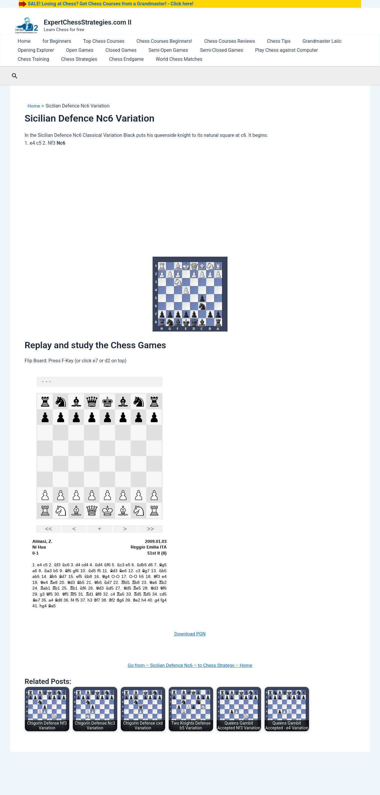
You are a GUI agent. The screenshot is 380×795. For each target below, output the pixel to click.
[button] (15, 90)
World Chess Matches (37, 71)
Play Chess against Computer (205, 57)
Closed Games (62, 57)
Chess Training (257, 57)
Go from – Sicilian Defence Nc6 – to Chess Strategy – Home (190, 679)
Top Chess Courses (85, 43)
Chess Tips (239, 43)
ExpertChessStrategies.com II (88, 22)
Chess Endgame (336, 57)
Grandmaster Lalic (275, 43)
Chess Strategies (296, 57)
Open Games (28, 57)
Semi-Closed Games (148, 57)
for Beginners (46, 43)
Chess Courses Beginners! (139, 43)
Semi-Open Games (102, 57)
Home (20, 43)
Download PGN (190, 648)
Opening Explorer (318, 43)
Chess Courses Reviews (197, 43)
